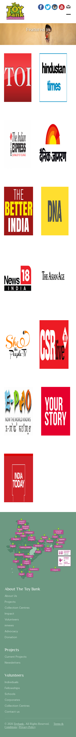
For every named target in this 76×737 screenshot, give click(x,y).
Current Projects (16, 656)
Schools (10, 694)
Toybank (19, 723)
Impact (9, 613)
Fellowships (12, 688)
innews (9, 625)
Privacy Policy (27, 727)
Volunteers (12, 619)
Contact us (12, 711)
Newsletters (12, 662)
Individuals (11, 682)
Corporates (12, 700)
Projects (10, 602)
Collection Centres (17, 607)
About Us (11, 596)
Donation (11, 637)
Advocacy (11, 631)
